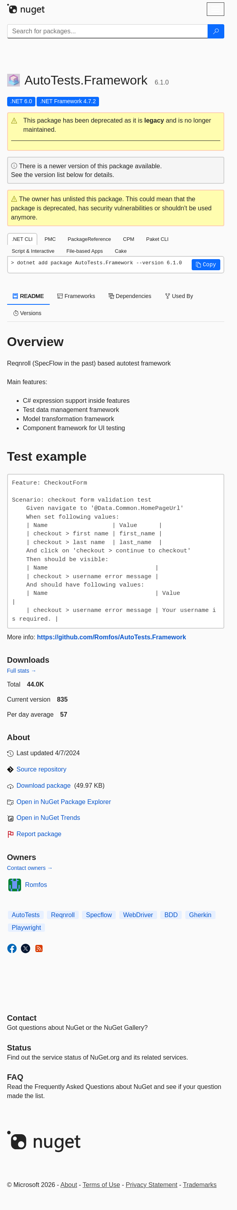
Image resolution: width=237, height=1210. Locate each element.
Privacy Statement (151, 1184)
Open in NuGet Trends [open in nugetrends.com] (48, 817)
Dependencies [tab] (130, 296)
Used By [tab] (179, 296)
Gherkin (200, 915)
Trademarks (200, 1184)
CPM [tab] (128, 239)
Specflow (99, 915)
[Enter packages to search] (107, 31)
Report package (39, 834)
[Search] (216, 31)
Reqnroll (63, 915)
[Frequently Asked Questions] (15, 1077)
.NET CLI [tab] (22, 239)
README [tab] (28, 296)
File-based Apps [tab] (84, 251)
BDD (171, 915)
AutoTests (26, 915)
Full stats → (22, 671)
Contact (22, 1018)
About (68, 1184)
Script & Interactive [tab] (33, 251)
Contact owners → (30, 868)
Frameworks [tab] (76, 296)
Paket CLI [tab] (157, 239)
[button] (115, 125)
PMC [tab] (50, 239)
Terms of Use (101, 1184)
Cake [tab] (121, 251)
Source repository (41, 769)
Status (19, 1047)
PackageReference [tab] (89, 239)
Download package (44, 785)
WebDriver (138, 915)
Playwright (26, 927)
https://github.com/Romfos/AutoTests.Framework (111, 637)
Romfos (36, 884)
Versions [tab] (27, 313)
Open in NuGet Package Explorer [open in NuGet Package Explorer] (64, 801)
